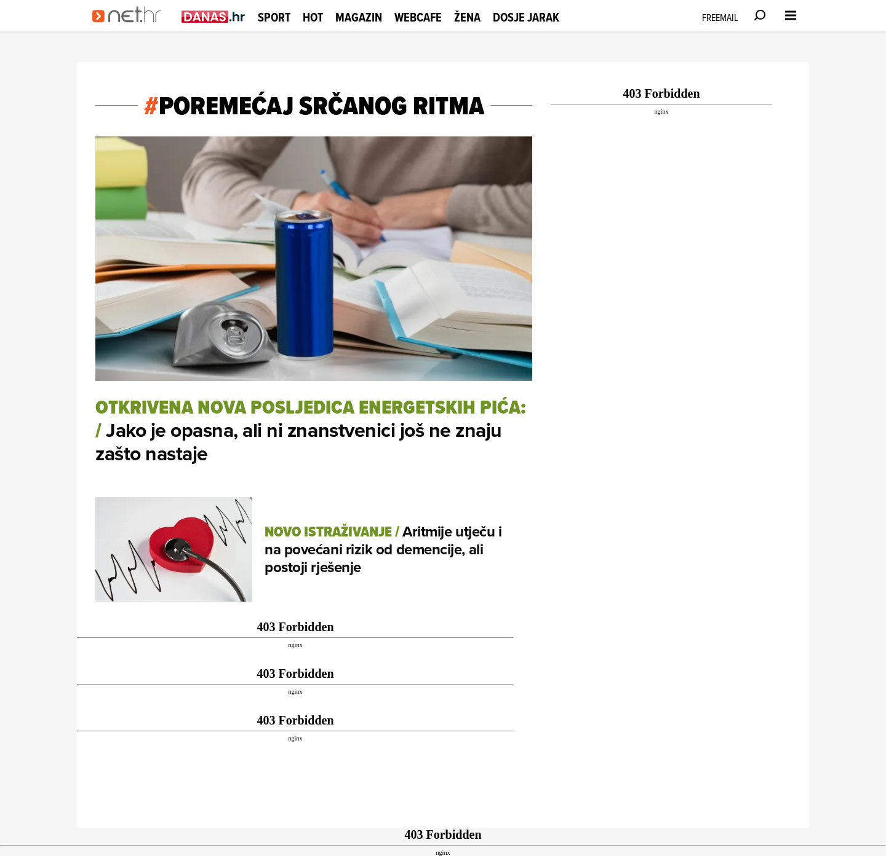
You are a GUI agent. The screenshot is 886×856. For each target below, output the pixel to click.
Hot (313, 17)
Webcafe (418, 17)
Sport (274, 17)
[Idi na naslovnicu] (130, 28)
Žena (467, 17)
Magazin (358, 17)
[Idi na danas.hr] (213, 16)
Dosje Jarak (526, 17)
